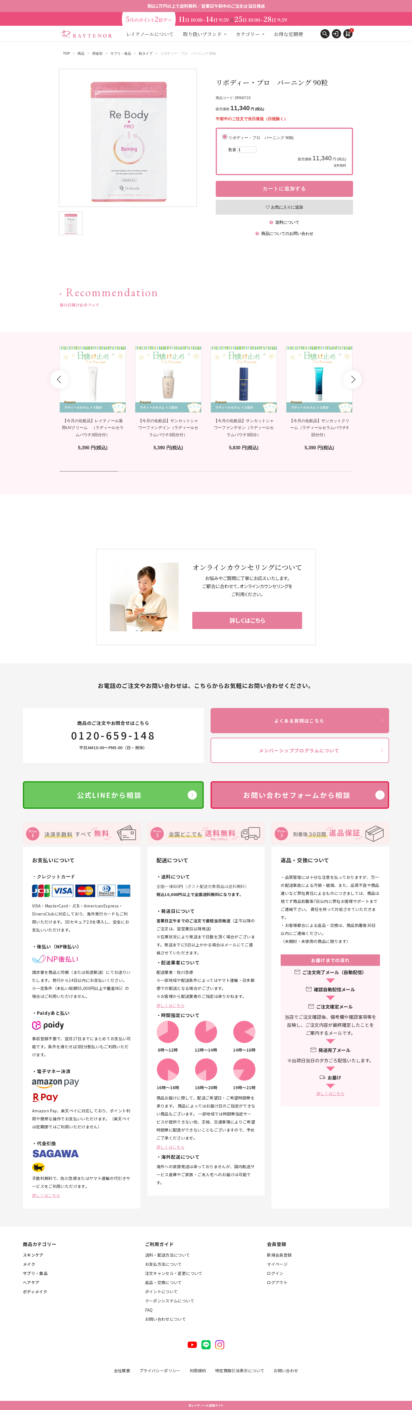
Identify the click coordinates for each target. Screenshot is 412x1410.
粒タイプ (145, 54)
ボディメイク (35, 1291)
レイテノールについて (150, 33)
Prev (59, 379)
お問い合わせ (286, 1370)
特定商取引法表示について (239, 1370)
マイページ (277, 1264)
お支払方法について (163, 1264)
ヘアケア (31, 1282)
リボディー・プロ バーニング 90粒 (287, 151)
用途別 (97, 54)
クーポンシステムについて (169, 1301)
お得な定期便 (288, 33)
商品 (81, 54)
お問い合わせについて (165, 1319)
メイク (29, 1264)
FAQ (149, 1310)
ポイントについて (161, 1291)
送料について (284, 222)
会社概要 (122, 1370)
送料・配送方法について (167, 1255)
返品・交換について (163, 1282)
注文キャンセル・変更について (174, 1273)
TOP (66, 54)
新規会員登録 (279, 1255)
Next (352, 379)
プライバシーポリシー (160, 1370)
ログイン (275, 1273)
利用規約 (198, 1370)
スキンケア (33, 1255)
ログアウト (277, 1282)
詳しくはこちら (46, 1195)
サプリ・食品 (120, 54)
